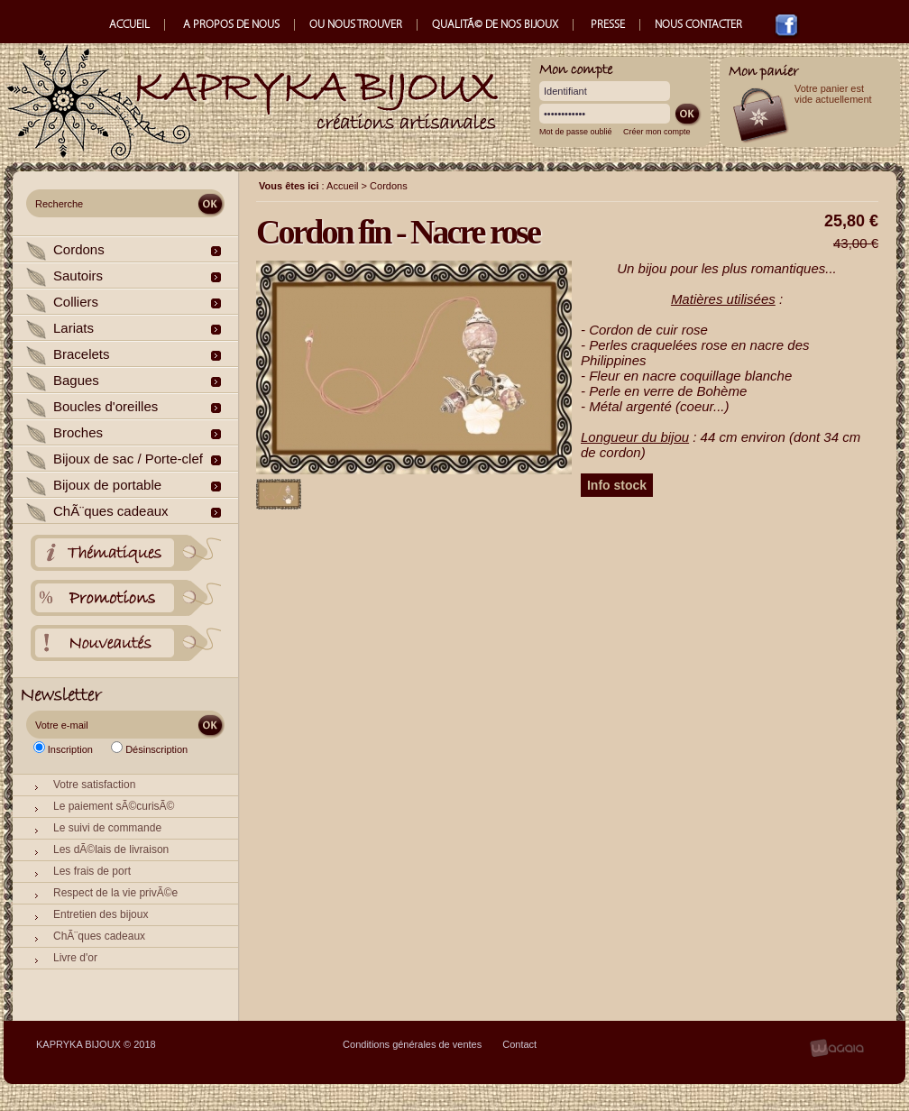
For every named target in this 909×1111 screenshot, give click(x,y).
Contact (519, 1044)
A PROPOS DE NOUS (231, 25)
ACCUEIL (129, 25)
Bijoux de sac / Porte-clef (128, 458)
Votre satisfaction (94, 784)
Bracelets (81, 354)
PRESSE (608, 25)
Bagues (76, 380)
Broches (78, 432)
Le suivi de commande (107, 828)
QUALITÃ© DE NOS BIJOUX (495, 25)
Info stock (617, 485)
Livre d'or (75, 957)
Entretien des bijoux (100, 914)
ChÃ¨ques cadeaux (111, 511)
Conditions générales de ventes (412, 1044)
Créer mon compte (657, 131)
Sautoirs (78, 275)
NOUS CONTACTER (700, 25)
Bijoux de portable (107, 484)
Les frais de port (92, 871)
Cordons (79, 249)
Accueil (342, 185)
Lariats (73, 327)
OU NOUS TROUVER (355, 25)
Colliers (75, 301)
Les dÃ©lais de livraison (111, 849)
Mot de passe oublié (575, 131)
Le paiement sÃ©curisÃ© (113, 806)
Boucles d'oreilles (105, 406)
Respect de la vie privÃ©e (115, 892)
